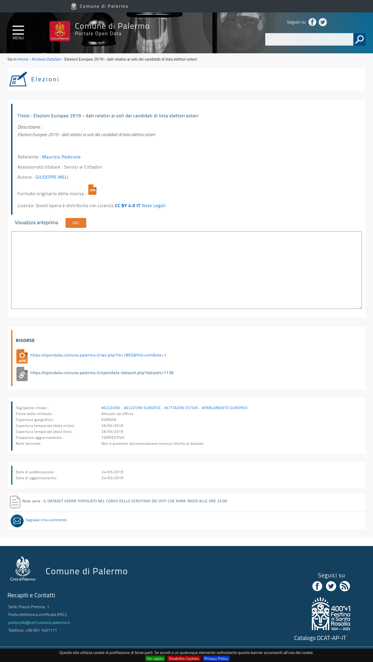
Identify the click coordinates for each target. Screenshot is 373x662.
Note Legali (154, 205)
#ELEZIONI (111, 408)
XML (75, 223)
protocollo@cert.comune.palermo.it (39, 622)
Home (23, 59)
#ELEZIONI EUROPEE (142, 408)
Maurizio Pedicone (61, 156)
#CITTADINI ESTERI (181, 408)
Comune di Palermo (104, 6)
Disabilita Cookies (184, 658)
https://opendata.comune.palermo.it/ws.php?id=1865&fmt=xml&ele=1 (98, 355)
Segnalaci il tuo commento (46, 520)
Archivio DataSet (46, 59)
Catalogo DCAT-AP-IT (320, 638)
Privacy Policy (216, 658)
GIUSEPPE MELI (52, 176)
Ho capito (155, 658)
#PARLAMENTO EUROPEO (224, 408)
